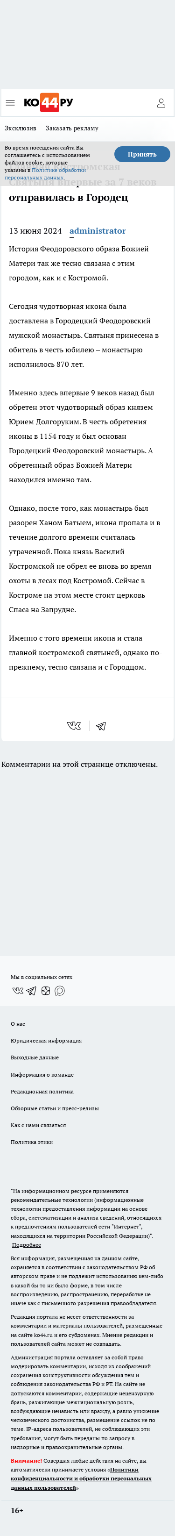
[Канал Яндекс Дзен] (46, 990)
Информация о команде (42, 1074)
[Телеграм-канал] (32, 990)
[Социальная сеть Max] (60, 990)
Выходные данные (35, 1057)
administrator (98, 230)
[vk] (75, 725)
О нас (18, 1023)
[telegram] (104, 725)
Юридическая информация (46, 1040)
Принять (142, 154)
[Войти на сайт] (161, 102)
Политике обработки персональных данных (45, 173)
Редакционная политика (42, 1091)
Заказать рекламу (72, 128)
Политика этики (32, 1141)
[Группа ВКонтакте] (18, 990)
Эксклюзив (20, 128)
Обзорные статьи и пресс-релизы (55, 1108)
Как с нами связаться (38, 1125)
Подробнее (26, 1244)
